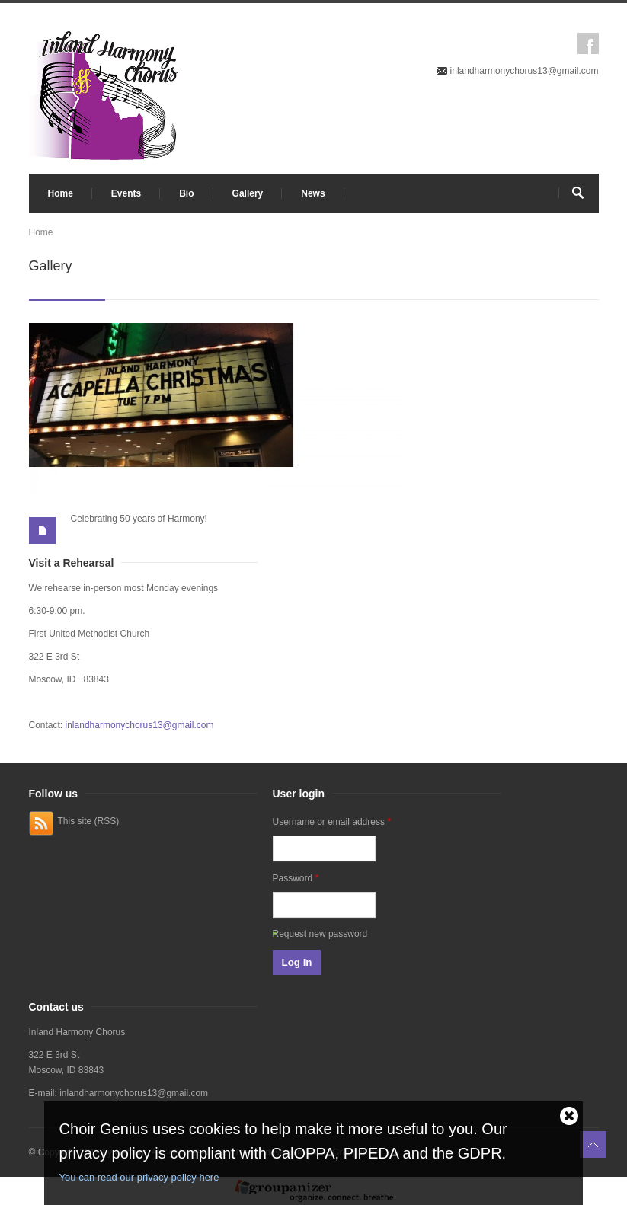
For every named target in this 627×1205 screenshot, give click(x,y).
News (313, 193)
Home (60, 193)
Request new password (320, 934)
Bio (186, 193)
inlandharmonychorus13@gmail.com (524, 71)
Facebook (588, 43)
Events (126, 193)
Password (296, 878)
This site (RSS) (89, 821)
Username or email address (332, 821)
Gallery (248, 193)
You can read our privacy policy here (139, 1177)
